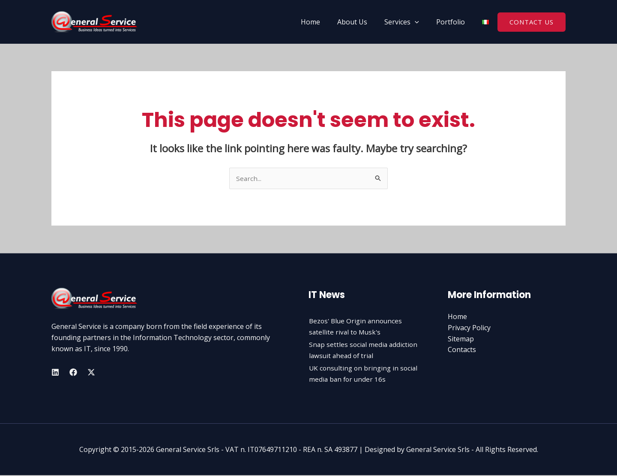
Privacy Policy (469, 328)
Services (406, 22)
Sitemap (461, 339)
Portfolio (452, 22)
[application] (420, 22)
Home (322, 22)
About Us (361, 22)
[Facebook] (73, 373)
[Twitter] (91, 373)
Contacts (462, 350)
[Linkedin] (55, 373)
